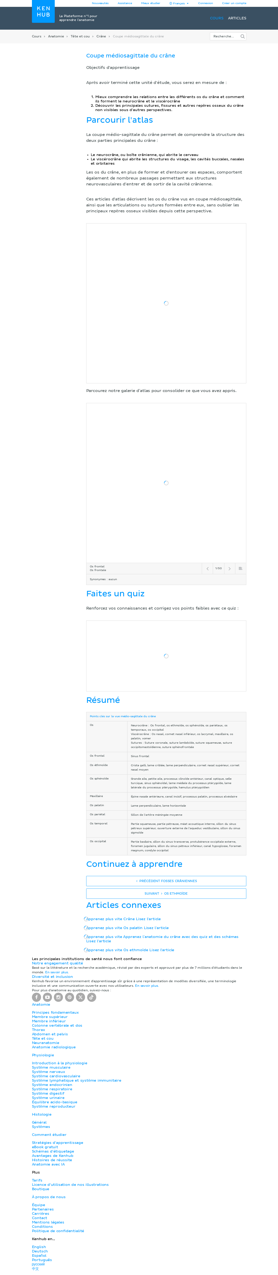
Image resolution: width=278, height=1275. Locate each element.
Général (39, 1122)
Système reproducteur (53, 1106)
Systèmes (41, 1127)
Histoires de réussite (52, 1160)
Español (39, 1255)
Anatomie (56, 36)
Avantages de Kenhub (52, 1156)
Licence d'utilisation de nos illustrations (70, 1185)
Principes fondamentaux (55, 1012)
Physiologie (43, 1055)
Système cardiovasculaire (56, 1076)
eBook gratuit (45, 1147)
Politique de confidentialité (58, 1231)
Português (42, 1260)
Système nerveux (48, 1072)
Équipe (38, 1205)
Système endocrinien (52, 1085)
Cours (216, 18)
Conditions (42, 1226)
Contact (39, 1218)
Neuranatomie (45, 1043)
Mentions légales (48, 1222)
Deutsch (40, 1251)
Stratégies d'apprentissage (57, 1143)
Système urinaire (48, 1098)
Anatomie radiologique (54, 1047)
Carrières (40, 1213)
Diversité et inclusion (52, 977)
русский (38, 1264)
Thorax (38, 1030)
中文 (35, 1269)
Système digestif (48, 1093)
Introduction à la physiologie (59, 1063)
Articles (237, 18)
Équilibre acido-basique (54, 1102)
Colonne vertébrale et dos (57, 1025)
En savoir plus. (57, 972)
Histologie (42, 1114)
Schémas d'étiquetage (53, 1151)
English (39, 1247)
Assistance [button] (125, 3)
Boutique (40, 1189)
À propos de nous (49, 1197)
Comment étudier (49, 1135)
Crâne (101, 36)
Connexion (205, 3)
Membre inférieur (49, 1021)
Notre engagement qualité (57, 963)
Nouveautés (100, 3)
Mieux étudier (150, 3)
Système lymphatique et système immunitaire (76, 1080)
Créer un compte (234, 3)
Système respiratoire (52, 1089)
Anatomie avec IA (48, 1164)
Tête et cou (80, 36)
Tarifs (37, 1180)
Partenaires (43, 1209)
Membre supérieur (50, 1017)
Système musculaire (51, 1067)
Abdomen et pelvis (50, 1034)
